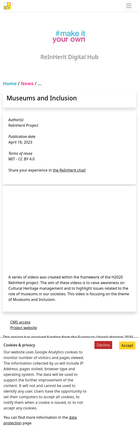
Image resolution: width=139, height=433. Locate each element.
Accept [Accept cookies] (127, 345)
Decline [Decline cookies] (103, 345)
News (27, 83)
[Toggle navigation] (128, 6)
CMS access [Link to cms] (20, 322)
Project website (23, 327)
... (40, 83)
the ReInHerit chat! (69, 170)
